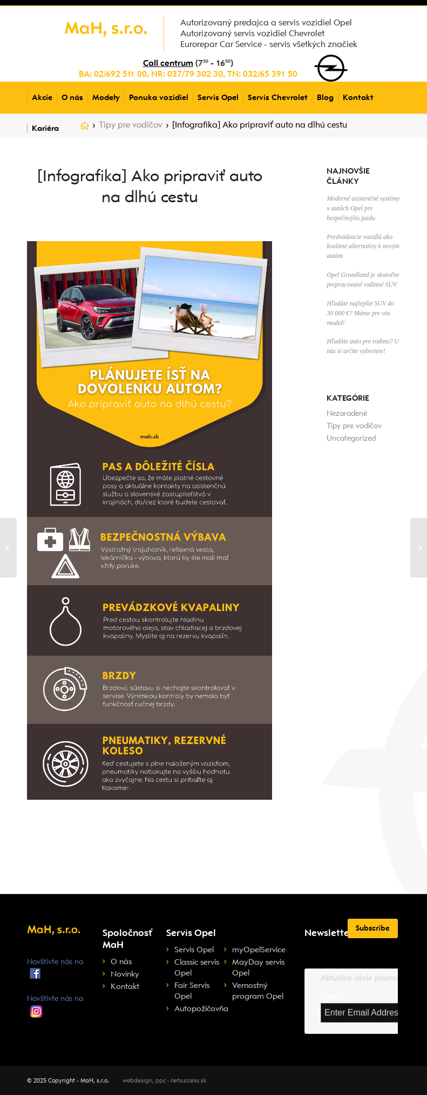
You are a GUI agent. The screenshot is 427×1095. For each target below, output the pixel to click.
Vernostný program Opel (257, 990)
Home (85, 127)
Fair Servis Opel (191, 990)
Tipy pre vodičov (130, 125)
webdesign (137, 1080)
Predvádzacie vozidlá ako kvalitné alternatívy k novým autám (363, 246)
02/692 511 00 (120, 74)
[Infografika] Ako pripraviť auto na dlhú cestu (149, 186)
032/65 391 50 (270, 74)
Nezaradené (347, 413)
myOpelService (259, 949)
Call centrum (168, 63)
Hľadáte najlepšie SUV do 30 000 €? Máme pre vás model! (360, 313)
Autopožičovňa (199, 1008)
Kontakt (125, 986)
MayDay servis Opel (258, 967)
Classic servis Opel (196, 967)
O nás (121, 961)
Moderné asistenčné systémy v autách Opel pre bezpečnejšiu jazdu (363, 208)
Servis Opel (194, 949)
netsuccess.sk (188, 1080)
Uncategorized (351, 438)
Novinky (125, 974)
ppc (160, 1080)
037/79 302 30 (195, 74)
